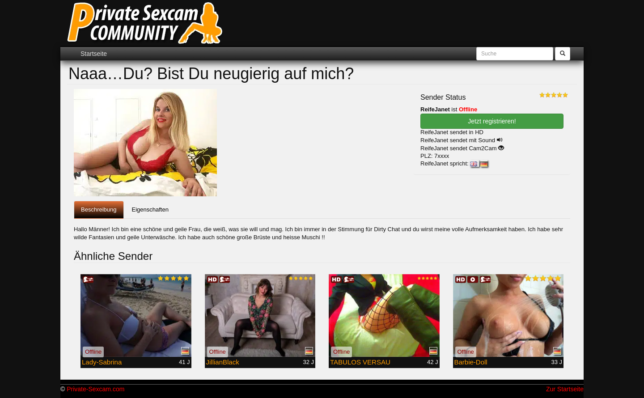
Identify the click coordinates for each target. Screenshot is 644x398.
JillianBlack (222, 362)
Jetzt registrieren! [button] (492, 121)
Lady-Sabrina (102, 362)
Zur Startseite (565, 389)
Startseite (93, 53)
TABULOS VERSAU (360, 362)
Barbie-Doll (470, 362)
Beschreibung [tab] (99, 209)
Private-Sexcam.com (95, 389)
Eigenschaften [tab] (150, 209)
